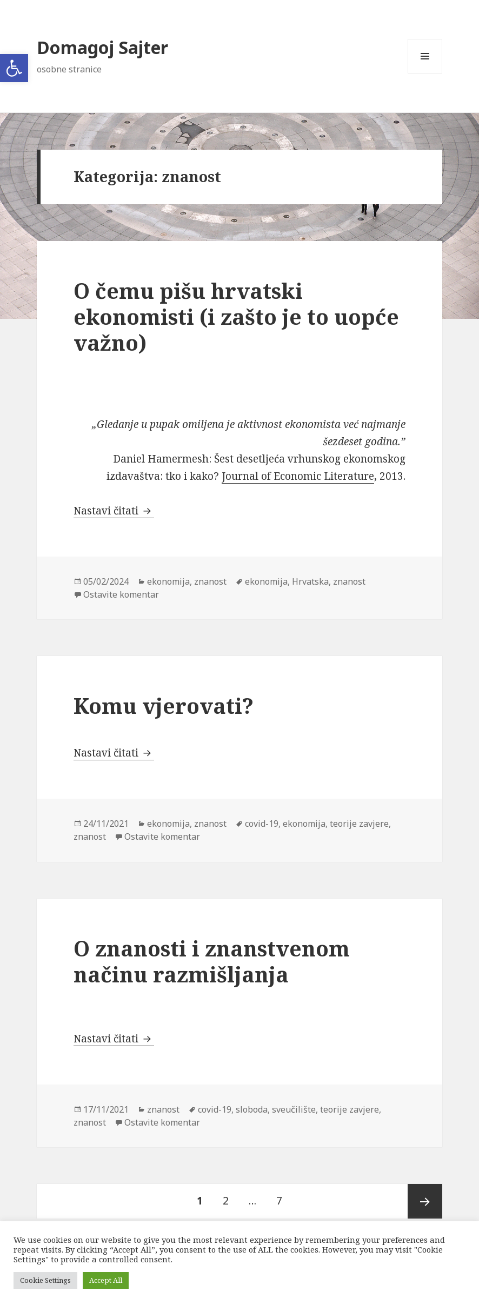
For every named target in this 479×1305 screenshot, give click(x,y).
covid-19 (261, 823)
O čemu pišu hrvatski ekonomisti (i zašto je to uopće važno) (236, 316)
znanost (210, 581)
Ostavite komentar (121, 594)
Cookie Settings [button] (45, 1280)
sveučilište (294, 1109)
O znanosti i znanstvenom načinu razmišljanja (212, 961)
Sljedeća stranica (425, 1201)
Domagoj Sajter (102, 47)
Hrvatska (310, 581)
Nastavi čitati (114, 511)
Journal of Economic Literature (298, 476)
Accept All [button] (105, 1280)
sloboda (252, 1109)
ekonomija (168, 581)
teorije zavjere (359, 823)
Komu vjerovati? (164, 705)
